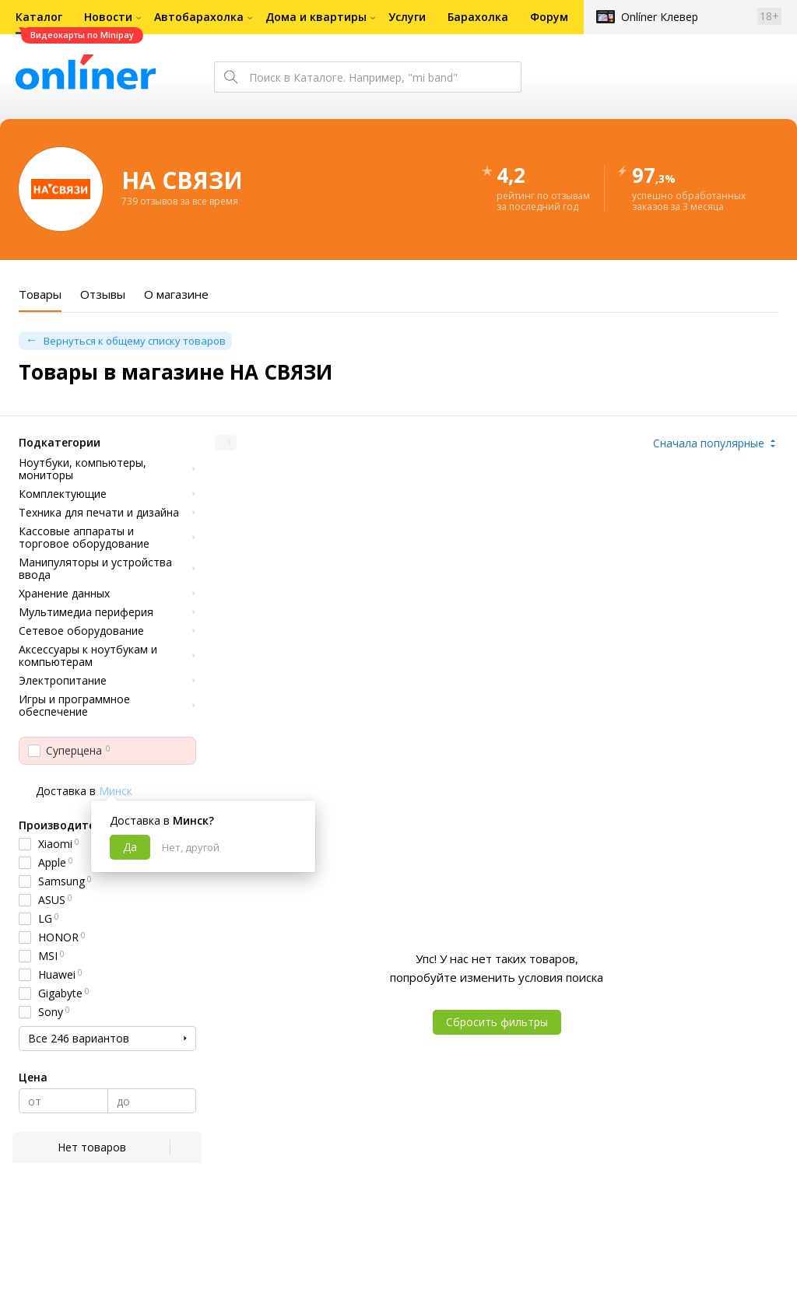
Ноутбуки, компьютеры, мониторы (82, 469)
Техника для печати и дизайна (99, 512)
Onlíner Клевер (659, 16)
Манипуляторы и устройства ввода (95, 568)
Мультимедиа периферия (86, 612)
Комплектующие (63, 494)
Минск (115, 790)
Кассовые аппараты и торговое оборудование (84, 537)
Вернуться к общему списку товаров (135, 341)
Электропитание (63, 681)
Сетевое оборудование (81, 631)
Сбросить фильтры (497, 1021)
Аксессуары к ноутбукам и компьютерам (88, 655)
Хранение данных (64, 593)
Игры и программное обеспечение (74, 705)
